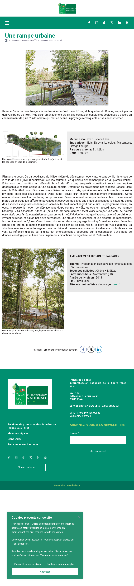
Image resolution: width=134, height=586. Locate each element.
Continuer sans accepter (60, 564)
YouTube (127, 22)
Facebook (89, 22)
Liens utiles (15, 439)
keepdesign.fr (73, 485)
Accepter (45, 571)
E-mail (74, 433)
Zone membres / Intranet (23, 444)
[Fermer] (79, 517)
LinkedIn (119, 22)
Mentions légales (18, 433)
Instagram (96, 22)
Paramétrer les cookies (27, 564)
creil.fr (117, 284)
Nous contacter (27, 467)
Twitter (112, 22)
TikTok (104, 22)
